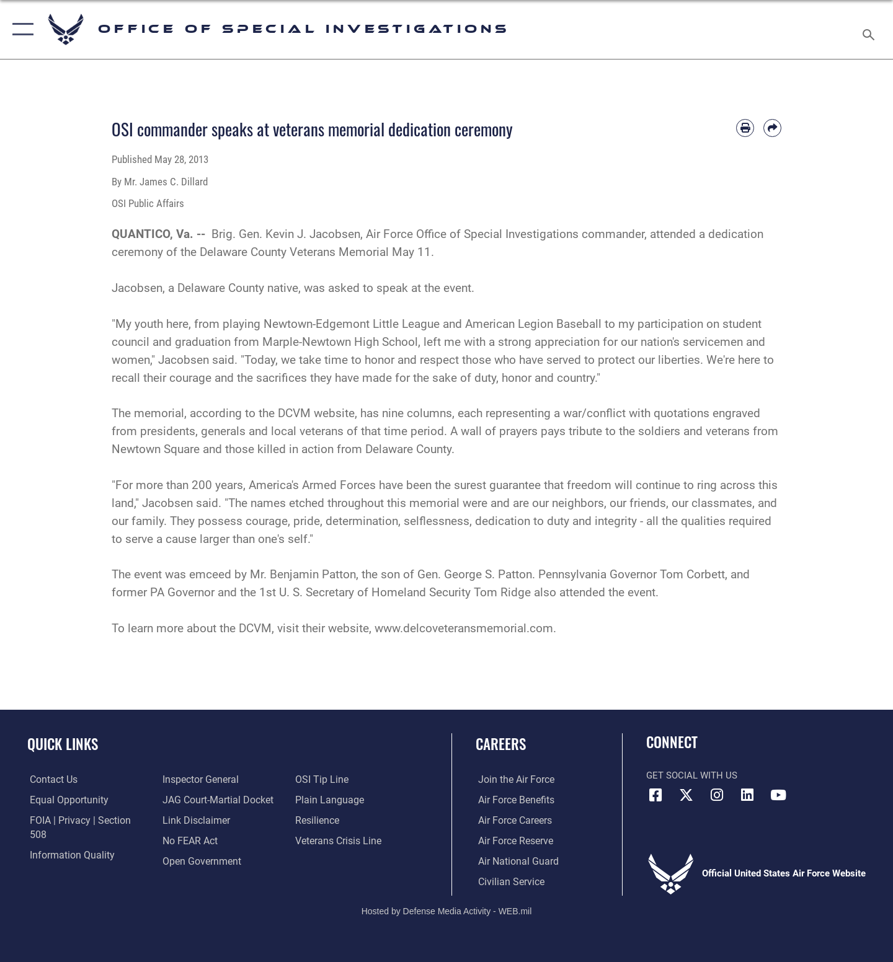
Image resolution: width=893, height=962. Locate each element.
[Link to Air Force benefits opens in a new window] (512, 799)
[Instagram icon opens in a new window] (717, 795)
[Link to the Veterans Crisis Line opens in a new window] (338, 820)
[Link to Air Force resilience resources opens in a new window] (317, 799)
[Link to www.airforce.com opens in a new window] (512, 779)
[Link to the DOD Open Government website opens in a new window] (199, 840)
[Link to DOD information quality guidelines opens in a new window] (67, 840)
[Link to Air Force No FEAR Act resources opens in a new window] (189, 820)
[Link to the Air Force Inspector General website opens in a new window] (63, 861)
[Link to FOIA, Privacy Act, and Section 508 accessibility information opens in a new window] (84, 820)
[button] (20, 29)
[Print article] (745, 128)
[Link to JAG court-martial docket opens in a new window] (215, 779)
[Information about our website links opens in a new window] (194, 799)
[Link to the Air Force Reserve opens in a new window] (512, 840)
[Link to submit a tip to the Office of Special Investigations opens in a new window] (186, 861)
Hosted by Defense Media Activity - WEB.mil (447, 910)
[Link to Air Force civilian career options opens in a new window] (507, 880)
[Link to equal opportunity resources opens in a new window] (64, 799)
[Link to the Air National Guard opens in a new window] (514, 861)
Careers (501, 743)
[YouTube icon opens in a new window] (778, 795)
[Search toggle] (870, 29)
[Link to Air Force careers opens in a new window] (512, 820)
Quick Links (62, 743)
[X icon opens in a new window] (686, 795)
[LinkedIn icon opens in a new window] (747, 795)
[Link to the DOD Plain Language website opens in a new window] (327, 779)
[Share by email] (772, 128)
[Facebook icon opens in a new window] (655, 795)
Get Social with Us (691, 775)
